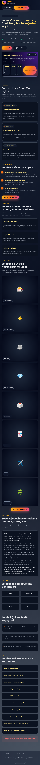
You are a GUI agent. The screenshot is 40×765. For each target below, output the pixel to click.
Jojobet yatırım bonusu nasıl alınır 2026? (15, 724)
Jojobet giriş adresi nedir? (11, 669)
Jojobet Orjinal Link (29, 71)
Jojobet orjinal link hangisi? (11, 710)
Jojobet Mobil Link (20, 48)
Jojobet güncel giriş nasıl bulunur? (13, 675)
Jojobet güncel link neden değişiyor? (14, 682)
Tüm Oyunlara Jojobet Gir (20, 510)
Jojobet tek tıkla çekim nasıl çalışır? (14, 731)
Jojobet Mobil (30, 757)
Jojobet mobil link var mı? (11, 696)
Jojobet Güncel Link (21, 7)
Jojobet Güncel (19, 757)
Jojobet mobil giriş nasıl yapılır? (12, 689)
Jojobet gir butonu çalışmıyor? (12, 717)
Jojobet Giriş (7, 7)
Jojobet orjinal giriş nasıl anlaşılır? (13, 703)
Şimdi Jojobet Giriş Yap (10, 198)
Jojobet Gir (7, 48)
